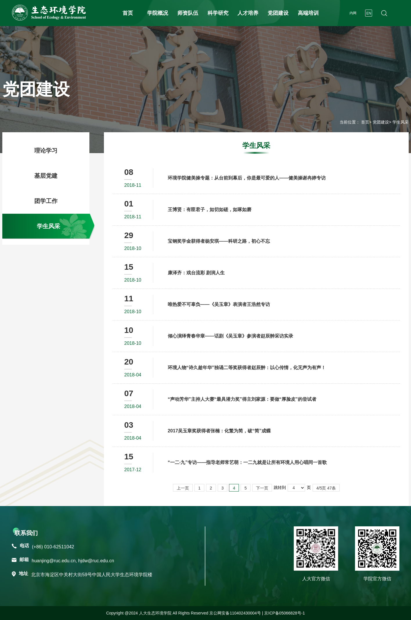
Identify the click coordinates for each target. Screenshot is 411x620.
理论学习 (45, 150)
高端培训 (308, 13)
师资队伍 (187, 13)
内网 (352, 13)
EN (368, 13)
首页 (127, 13)
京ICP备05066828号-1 (284, 613)
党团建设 (278, 13)
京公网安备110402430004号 (235, 613)
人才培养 (247, 13)
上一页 (183, 488)
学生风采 (48, 226)
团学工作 (45, 201)
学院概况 (157, 13)
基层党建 (45, 176)
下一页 (262, 488)
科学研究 (218, 13)
